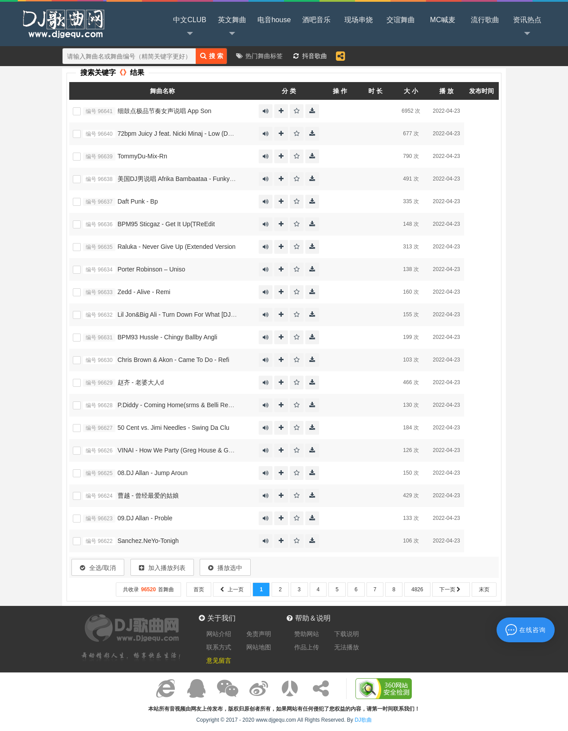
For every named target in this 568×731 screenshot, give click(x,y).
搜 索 (211, 55)
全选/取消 (98, 567)
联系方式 (218, 647)
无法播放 (346, 647)
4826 (417, 589)
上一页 (232, 589)
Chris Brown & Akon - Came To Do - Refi (173, 359)
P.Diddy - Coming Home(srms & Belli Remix (178, 405)
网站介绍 (218, 633)
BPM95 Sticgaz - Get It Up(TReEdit (166, 224)
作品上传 (306, 647)
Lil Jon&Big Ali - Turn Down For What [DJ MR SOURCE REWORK (209, 314)
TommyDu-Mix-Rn (142, 156)
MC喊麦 (442, 20)
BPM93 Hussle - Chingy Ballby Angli (167, 337)
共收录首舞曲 (148, 589)
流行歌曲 (485, 20)
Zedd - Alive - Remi (144, 291)
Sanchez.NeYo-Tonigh (148, 540)
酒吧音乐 (316, 20)
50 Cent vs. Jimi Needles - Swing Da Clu (173, 427)
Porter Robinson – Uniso (151, 269)
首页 (198, 589)
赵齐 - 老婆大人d (141, 382)
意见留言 (218, 660)
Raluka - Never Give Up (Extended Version (177, 246)
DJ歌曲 (62, 23)
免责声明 (258, 633)
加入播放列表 (162, 567)
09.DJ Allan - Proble (145, 518)
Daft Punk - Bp (138, 201)
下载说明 (346, 633)
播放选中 (225, 567)
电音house (274, 20)
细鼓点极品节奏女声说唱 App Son (165, 110)
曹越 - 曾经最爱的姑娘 (148, 495)
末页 (484, 589)
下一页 (451, 589)
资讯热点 (527, 27)
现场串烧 (358, 20)
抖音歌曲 (314, 55)
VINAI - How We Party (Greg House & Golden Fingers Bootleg (203, 450)
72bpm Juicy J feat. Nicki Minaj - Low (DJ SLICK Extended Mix (204, 133)
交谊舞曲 (401, 20)
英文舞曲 (232, 27)
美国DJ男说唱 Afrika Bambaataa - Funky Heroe (183, 178)
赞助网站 (306, 633)
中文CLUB (189, 27)
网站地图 (258, 647)
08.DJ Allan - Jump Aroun (153, 472)
